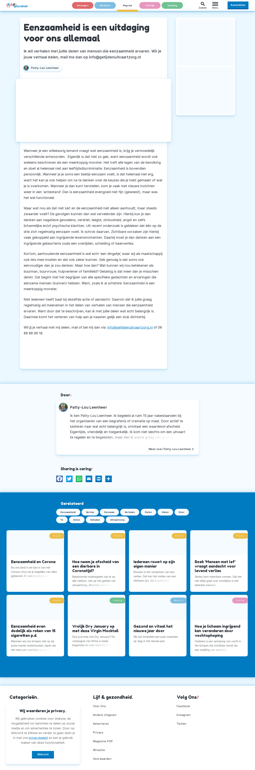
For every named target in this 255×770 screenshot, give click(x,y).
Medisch (105, 7)
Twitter (182, 721)
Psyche (127, 7)
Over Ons (100, 703)
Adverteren (101, 721)
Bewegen (83, 7)
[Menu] (215, 7)
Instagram (184, 712)
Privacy (98, 730)
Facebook (184, 703)
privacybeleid (38, 736)
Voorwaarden (103, 758)
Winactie (99, 749)
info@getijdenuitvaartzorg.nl (130, 327)
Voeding (172, 7)
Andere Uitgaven (105, 712)
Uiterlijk (150, 7)
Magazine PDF (104, 740)
